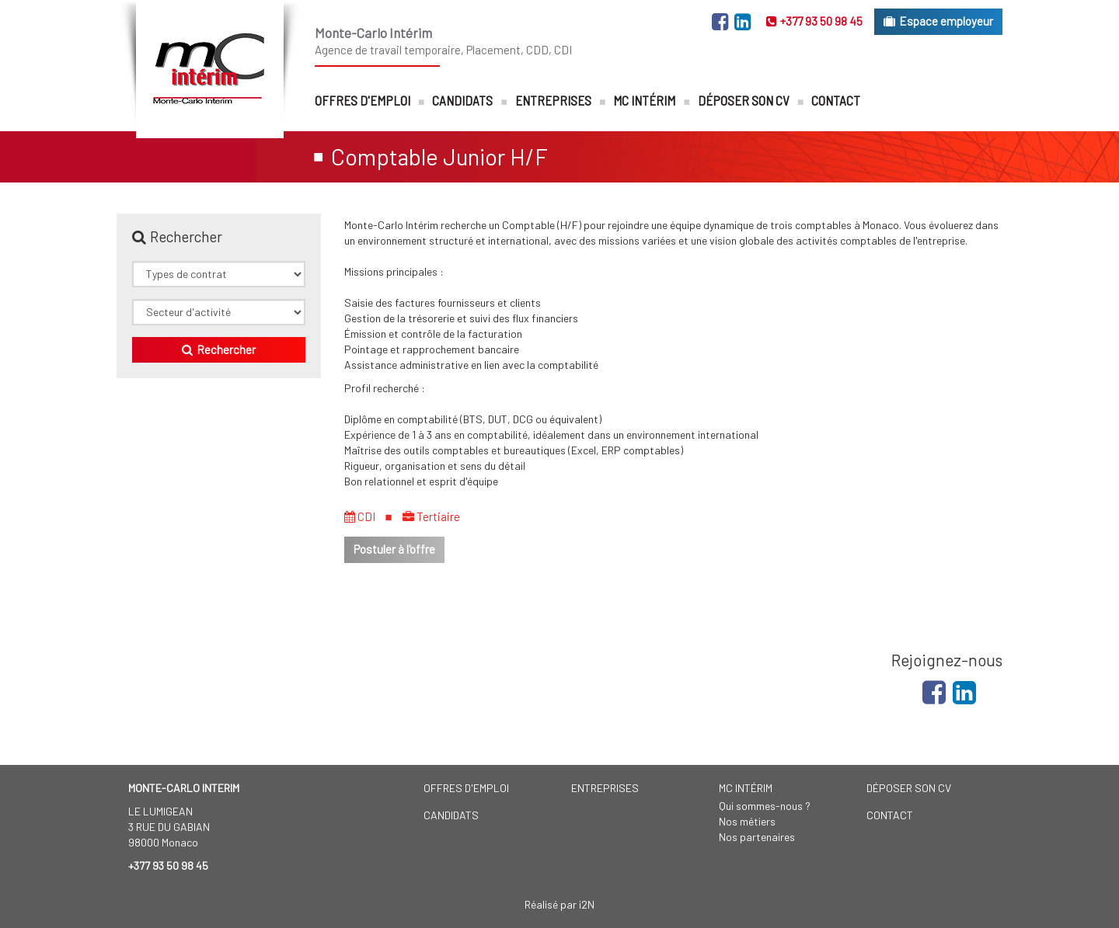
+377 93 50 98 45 (814, 21)
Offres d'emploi (362, 100)
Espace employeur (938, 21)
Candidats (462, 100)
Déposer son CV (744, 100)
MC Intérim (644, 100)
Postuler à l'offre (394, 549)
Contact (835, 100)
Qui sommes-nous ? (764, 805)
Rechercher (219, 349)
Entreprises (553, 100)
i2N (586, 904)
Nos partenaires (757, 836)
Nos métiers (747, 821)
